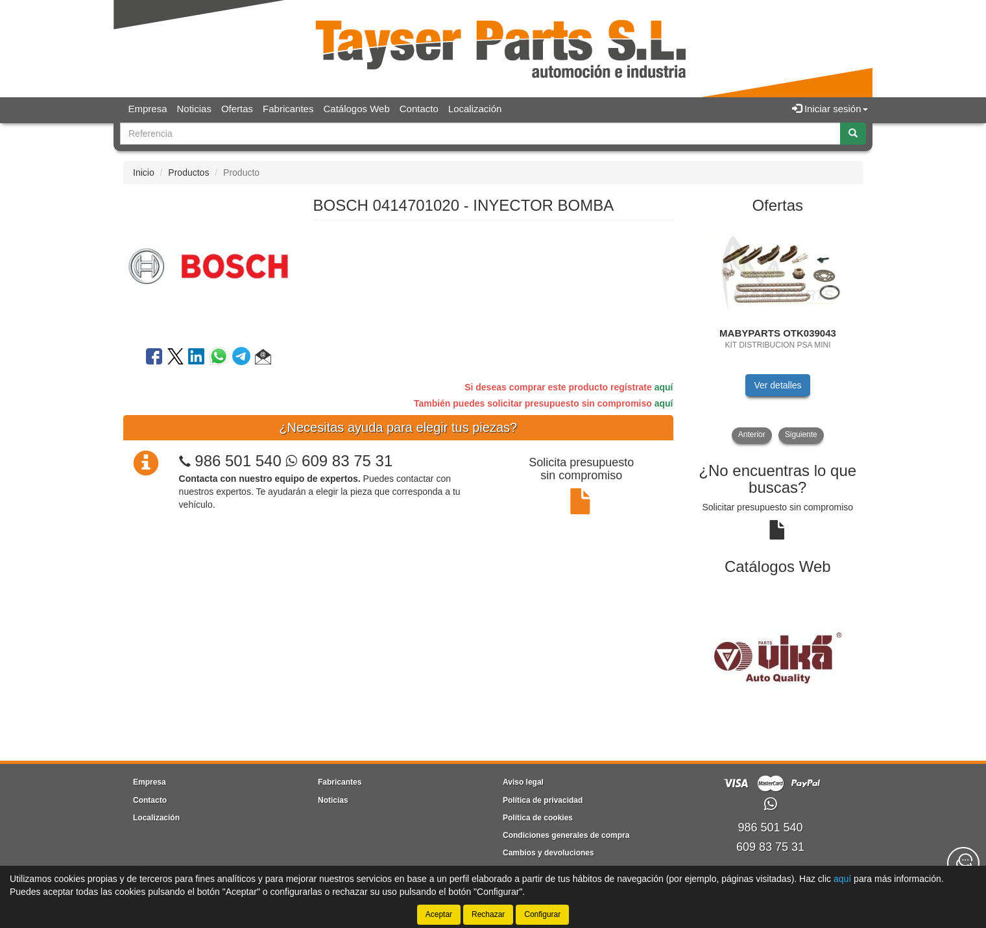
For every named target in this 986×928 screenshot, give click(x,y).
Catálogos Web (356, 108)
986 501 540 (238, 461)
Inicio (143, 172)
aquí (664, 387)
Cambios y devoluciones (548, 852)
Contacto (419, 108)
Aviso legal (523, 782)
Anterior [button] (751, 434)
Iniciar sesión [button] (830, 108)
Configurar (542, 914)
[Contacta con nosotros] (963, 863)
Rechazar (488, 914)
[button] (263, 359)
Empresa (147, 108)
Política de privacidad (543, 800)
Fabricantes (288, 108)
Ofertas (237, 108)
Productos (188, 172)
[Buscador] (480, 134)
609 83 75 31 (338, 461)
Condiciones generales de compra (566, 835)
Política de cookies (538, 817)
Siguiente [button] (801, 434)
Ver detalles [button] (777, 385)
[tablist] (778, 333)
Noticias (194, 108)
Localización (475, 108)
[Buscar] (853, 134)
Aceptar (439, 914)
